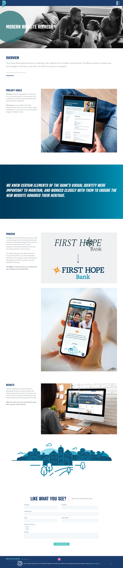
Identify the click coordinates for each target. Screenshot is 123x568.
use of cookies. (96, 563)
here (11, 267)
